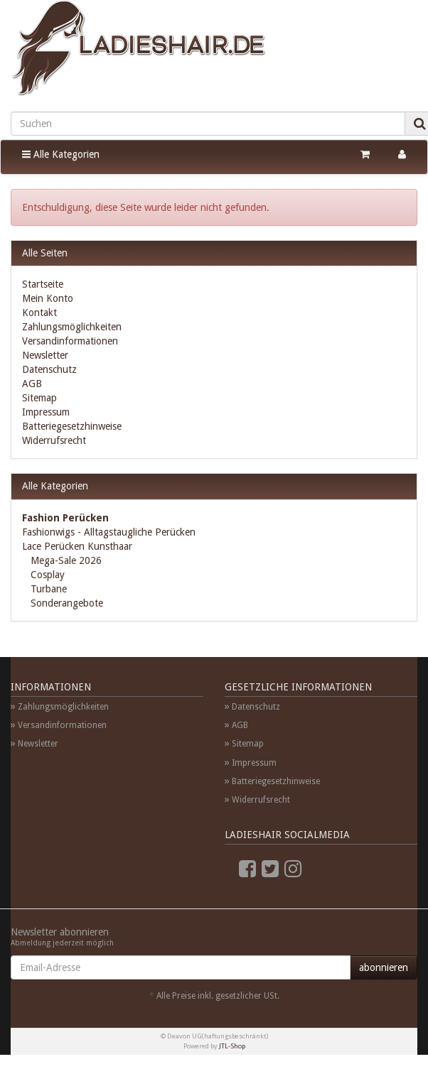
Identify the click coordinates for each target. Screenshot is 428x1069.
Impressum (46, 412)
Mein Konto (47, 298)
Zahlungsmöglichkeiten (72, 326)
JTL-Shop (232, 1046)
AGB (32, 383)
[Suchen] (208, 124)
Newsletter (45, 355)
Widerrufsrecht (54, 440)
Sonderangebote (65, 603)
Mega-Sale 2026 (65, 560)
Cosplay (46, 574)
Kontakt (39, 312)
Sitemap (39, 397)
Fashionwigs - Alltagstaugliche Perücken (109, 532)
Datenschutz (49, 369)
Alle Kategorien (61, 154)
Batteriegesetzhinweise (72, 426)
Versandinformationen (70, 341)
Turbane (47, 589)
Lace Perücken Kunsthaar (77, 546)
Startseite (42, 284)
